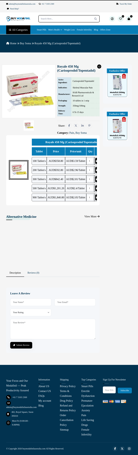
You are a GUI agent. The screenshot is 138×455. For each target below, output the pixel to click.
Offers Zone (105, 30)
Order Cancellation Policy (66, 420)
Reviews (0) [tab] (33, 272)
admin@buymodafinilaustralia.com (20, 4)
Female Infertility (84, 30)
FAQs (41, 395)
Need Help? (13, 9)
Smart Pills (41, 30)
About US (43, 386)
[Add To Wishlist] (99, 67)
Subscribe (125, 390)
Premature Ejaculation (87, 403)
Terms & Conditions (66, 393)
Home (11, 43)
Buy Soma (25, 43)
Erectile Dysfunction (88, 393)
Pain (83, 415)
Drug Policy (66, 400)
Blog (96, 30)
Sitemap (64, 429)
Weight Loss (69, 30)
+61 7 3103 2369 (46, 4)
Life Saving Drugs (87, 422)
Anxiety (85, 410)
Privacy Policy (68, 386)
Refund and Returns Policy (68, 408)
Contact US (44, 391)
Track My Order (124, 4)
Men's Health (54, 30)
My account (44, 400)
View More (92, 216)
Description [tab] (15, 272)
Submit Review (21, 345)
